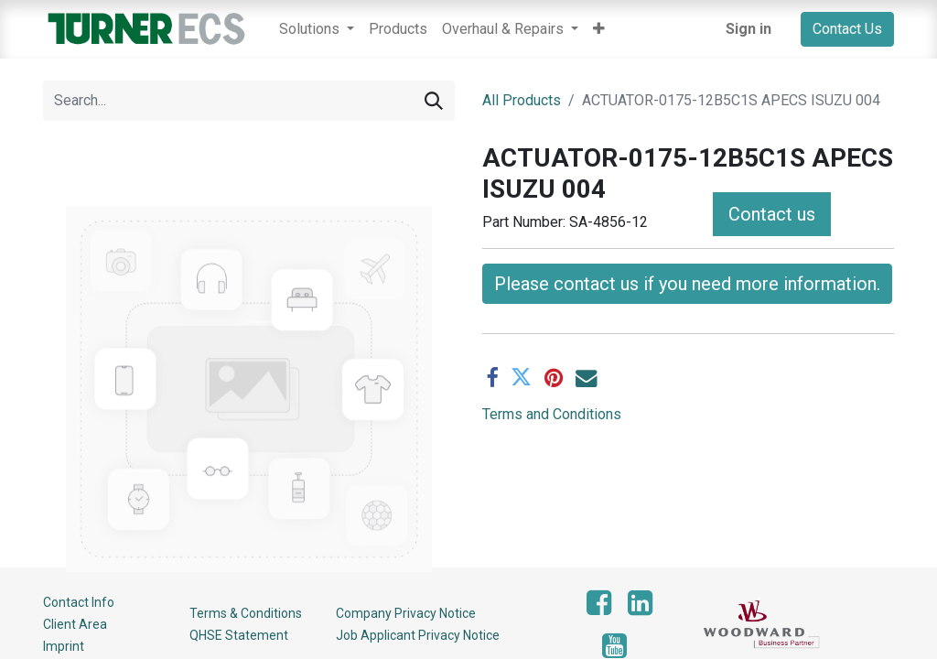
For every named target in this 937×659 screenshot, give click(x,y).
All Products (521, 100)
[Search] (434, 101)
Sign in (748, 29)
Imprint (63, 646)
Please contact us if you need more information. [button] (687, 284)
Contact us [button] (771, 214)
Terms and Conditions (551, 414)
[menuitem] (398, 29)
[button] (599, 29)
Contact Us (847, 29)
